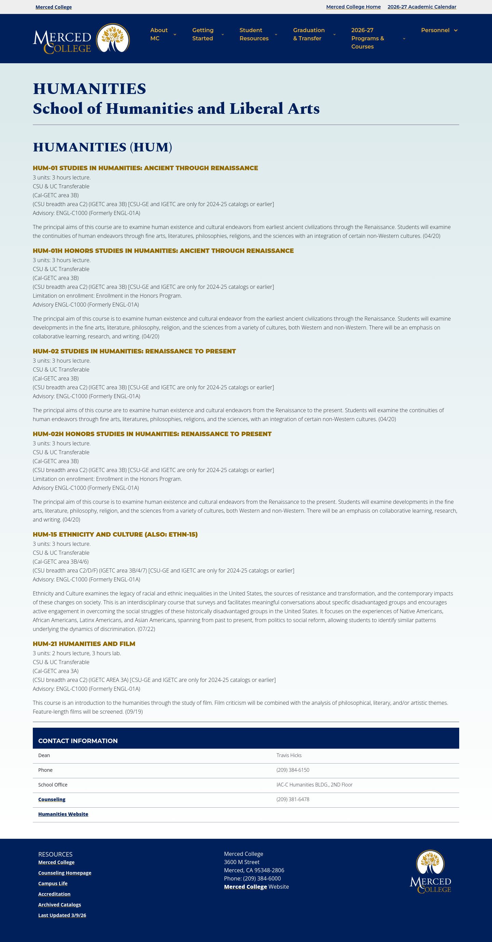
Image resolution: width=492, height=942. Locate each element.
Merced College (54, 7)
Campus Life (53, 883)
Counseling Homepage (64, 873)
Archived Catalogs (59, 904)
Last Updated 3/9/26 (62, 915)
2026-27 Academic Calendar (422, 7)
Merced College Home (353, 7)
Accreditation (54, 894)
